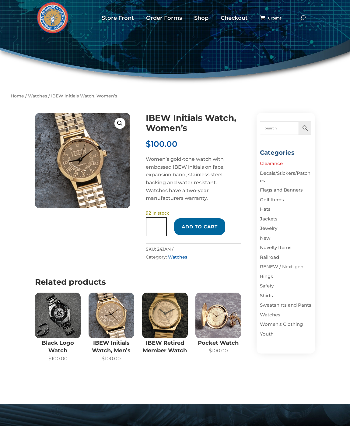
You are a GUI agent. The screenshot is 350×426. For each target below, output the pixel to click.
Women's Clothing (281, 324)
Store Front (118, 18)
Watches (37, 96)
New (265, 238)
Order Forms (164, 18)
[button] (119, 123)
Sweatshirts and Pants (285, 305)
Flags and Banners (281, 190)
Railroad (269, 257)
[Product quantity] (156, 226)
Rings (266, 276)
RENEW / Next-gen (281, 266)
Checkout (234, 18)
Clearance (271, 163)
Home (17, 96)
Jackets (269, 219)
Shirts (266, 295)
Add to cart (200, 227)
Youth (267, 334)
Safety (267, 286)
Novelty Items (276, 247)
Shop (201, 18)
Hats (265, 209)
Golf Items (272, 199)
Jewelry (268, 228)
